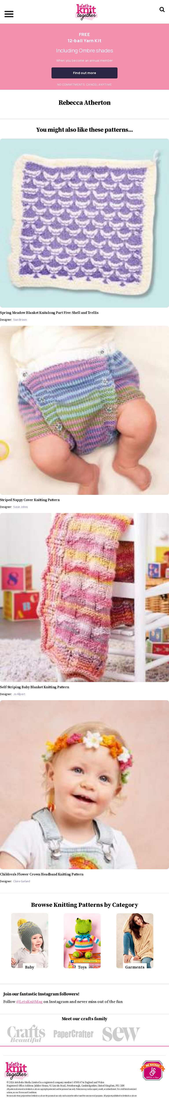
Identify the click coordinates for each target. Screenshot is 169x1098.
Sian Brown (20, 320)
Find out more (84, 73)
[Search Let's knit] (162, 15)
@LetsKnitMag (29, 1001)
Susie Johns (20, 507)
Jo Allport (19, 694)
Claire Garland (21, 881)
